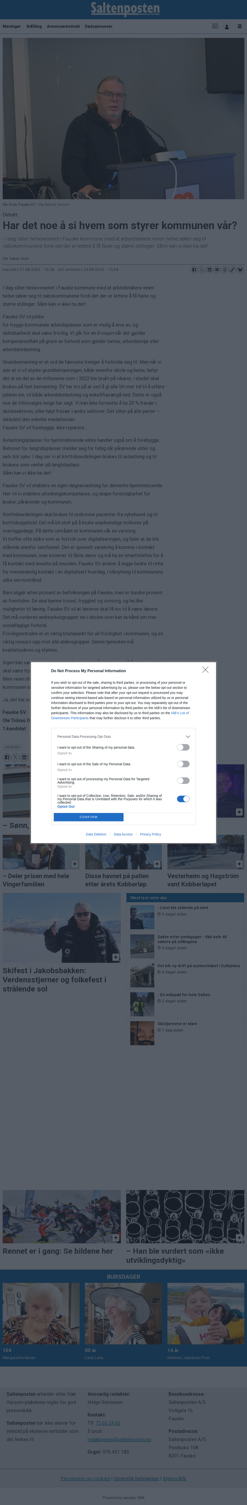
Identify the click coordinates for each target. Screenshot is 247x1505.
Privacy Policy (150, 834)
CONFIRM (89, 817)
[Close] (207, 671)
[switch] (183, 747)
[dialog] (123, 752)
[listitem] (123, 736)
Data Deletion (96, 834)
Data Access (123, 834)
